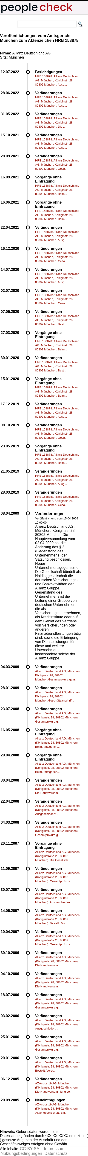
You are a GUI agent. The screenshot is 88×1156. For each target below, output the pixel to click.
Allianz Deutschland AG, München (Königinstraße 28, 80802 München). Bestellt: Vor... (57, 919)
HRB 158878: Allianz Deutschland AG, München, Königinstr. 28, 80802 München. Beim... (57, 190)
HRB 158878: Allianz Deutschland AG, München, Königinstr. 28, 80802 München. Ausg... (57, 80)
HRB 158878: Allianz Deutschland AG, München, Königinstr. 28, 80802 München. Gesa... (57, 164)
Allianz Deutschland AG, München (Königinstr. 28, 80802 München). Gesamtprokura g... (57, 717)
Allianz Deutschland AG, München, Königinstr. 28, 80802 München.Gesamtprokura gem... (57, 675)
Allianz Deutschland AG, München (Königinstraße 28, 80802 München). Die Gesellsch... (57, 856)
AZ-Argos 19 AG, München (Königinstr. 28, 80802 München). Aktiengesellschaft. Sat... (57, 1108)
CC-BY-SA (29, 1148)
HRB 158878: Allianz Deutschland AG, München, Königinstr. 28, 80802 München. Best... (57, 320)
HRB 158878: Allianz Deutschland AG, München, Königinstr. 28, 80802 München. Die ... (57, 122)
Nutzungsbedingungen (21, 1153)
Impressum (54, 1148)
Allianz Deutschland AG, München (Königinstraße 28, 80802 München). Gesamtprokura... (57, 877)
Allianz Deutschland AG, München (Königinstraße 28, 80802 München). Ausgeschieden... (57, 898)
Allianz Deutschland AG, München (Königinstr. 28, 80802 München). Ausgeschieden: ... (57, 810)
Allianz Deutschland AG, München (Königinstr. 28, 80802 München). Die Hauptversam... (57, 789)
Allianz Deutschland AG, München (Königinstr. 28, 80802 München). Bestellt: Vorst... (57, 1066)
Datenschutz (56, 1153)
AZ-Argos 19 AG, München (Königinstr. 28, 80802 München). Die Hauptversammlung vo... (57, 1087)
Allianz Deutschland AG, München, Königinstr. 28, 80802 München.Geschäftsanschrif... (57, 696)
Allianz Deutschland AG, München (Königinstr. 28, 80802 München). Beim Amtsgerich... (57, 742)
